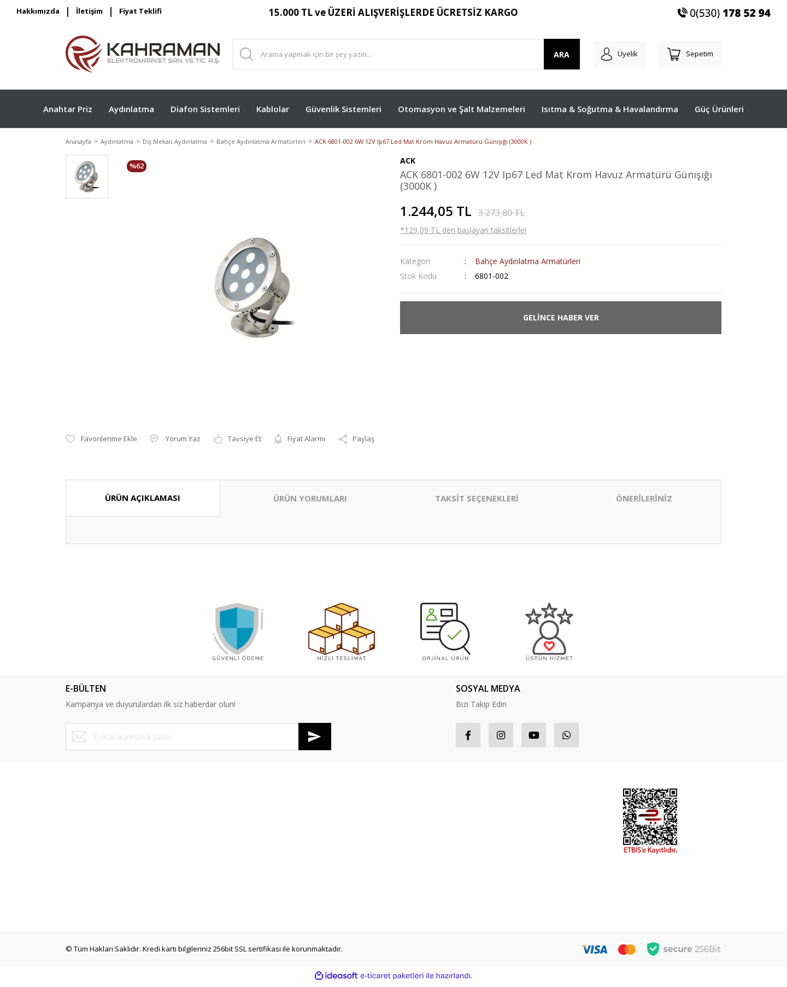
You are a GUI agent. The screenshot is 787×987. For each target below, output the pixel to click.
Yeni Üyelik (84, 802)
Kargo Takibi (86, 898)
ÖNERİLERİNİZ (644, 499)
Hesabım (415, 802)
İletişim (89, 11)
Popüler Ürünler (538, 821)
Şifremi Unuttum (92, 840)
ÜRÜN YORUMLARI (310, 499)
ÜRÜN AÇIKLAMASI (142, 498)
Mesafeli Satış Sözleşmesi (276, 802)
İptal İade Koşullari (264, 840)
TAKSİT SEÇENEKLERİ (477, 499)
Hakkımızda (38, 11)
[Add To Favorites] (101, 440)
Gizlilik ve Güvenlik (264, 821)
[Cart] (687, 54)
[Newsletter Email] (198, 737)
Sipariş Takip (421, 821)
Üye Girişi (81, 821)
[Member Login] (611, 54)
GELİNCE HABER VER (561, 318)
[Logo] (143, 54)
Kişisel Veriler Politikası (270, 860)
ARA (551, 54)
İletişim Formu (88, 860)
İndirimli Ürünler (538, 840)
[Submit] (314, 737)
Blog (240, 879)
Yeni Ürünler (532, 860)
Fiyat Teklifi (140, 11)
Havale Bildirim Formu (101, 879)
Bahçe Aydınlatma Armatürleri (527, 261)
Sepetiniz (415, 860)
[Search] (401, 54)
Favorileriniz (420, 840)
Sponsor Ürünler (539, 802)
